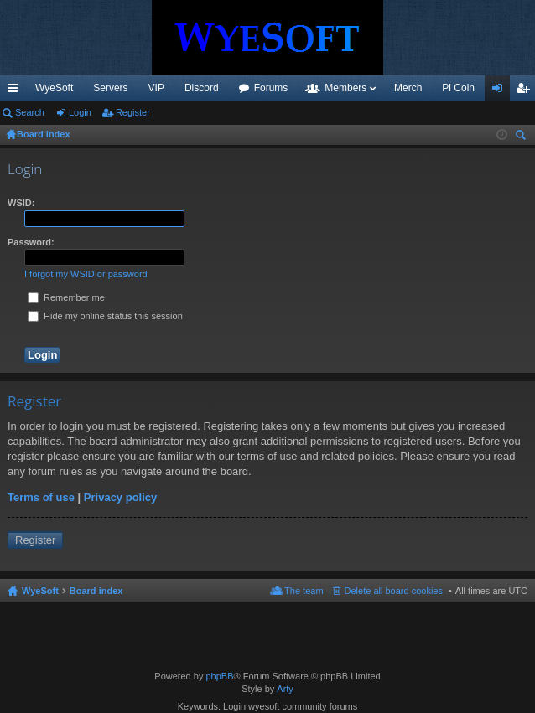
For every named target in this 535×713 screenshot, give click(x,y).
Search (29, 112)
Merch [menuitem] (408, 88)
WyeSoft (54, 88)
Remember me (66, 297)
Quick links (16, 91)
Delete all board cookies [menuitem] (394, 591)
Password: (31, 242)
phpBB (219, 676)
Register (133, 112)
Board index (96, 591)
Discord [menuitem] (201, 88)
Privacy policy (120, 497)
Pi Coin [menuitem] (458, 88)
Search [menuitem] (522, 137)
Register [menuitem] (526, 91)
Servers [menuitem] (110, 88)
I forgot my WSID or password (86, 274)
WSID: (21, 203)
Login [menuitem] (501, 91)
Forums (271, 88)
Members (345, 88)
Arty (285, 689)
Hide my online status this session (105, 316)
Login (80, 112)
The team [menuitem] (303, 591)
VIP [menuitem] (156, 88)
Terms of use (41, 497)
